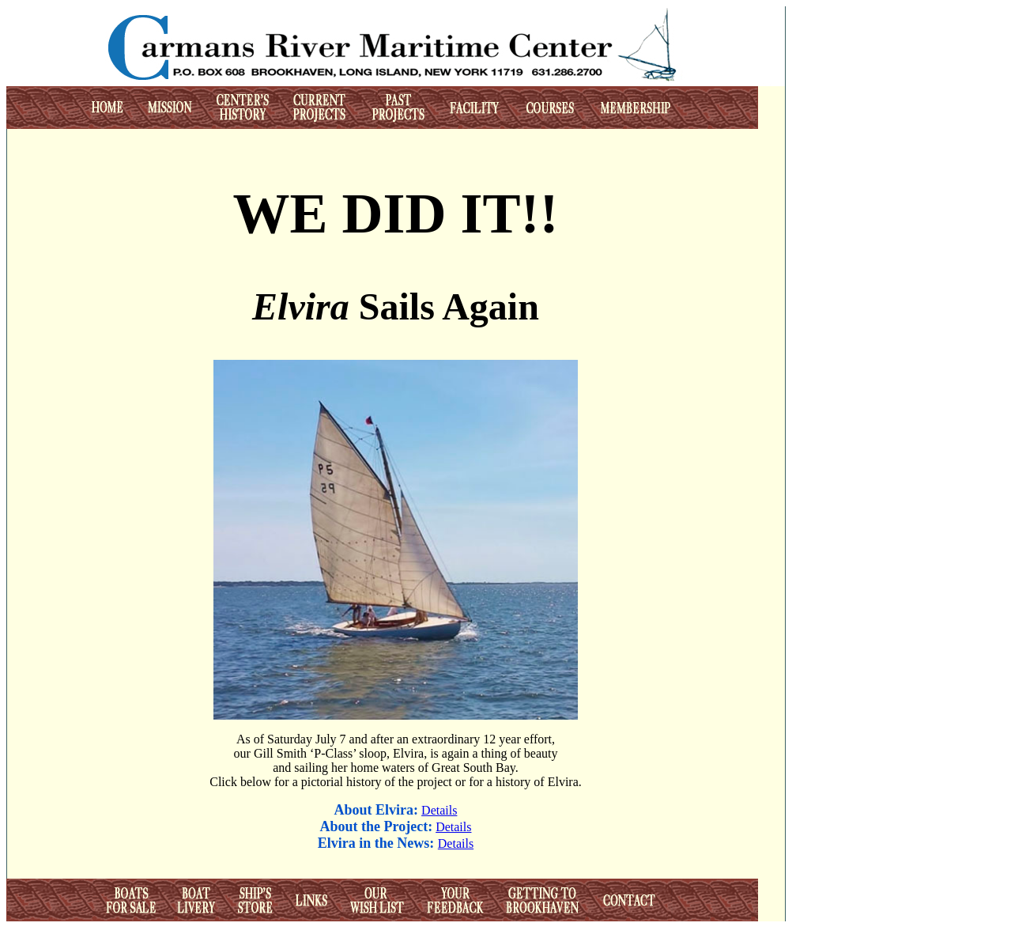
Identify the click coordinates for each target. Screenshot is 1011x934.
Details (439, 810)
